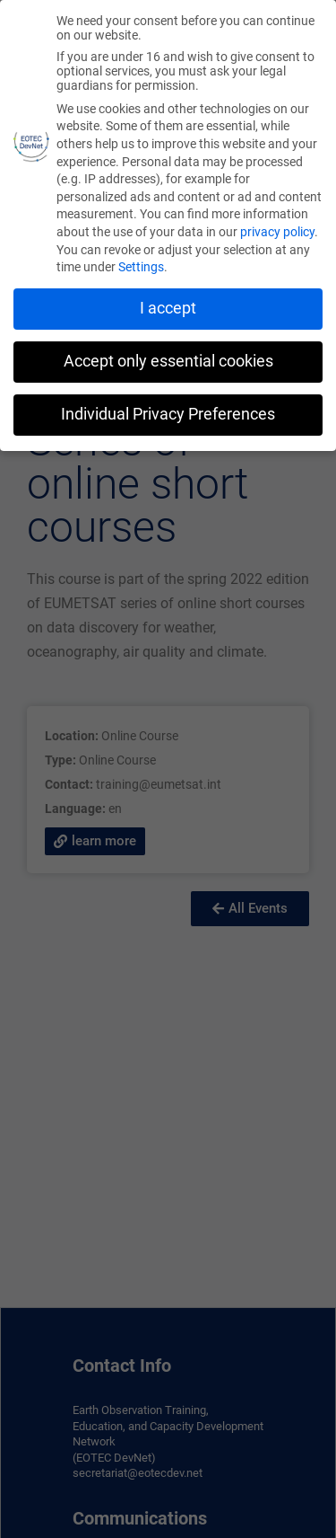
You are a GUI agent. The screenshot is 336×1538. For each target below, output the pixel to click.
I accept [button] (168, 308)
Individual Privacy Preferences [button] (168, 414)
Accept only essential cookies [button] (168, 361)
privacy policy (277, 232)
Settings (141, 267)
